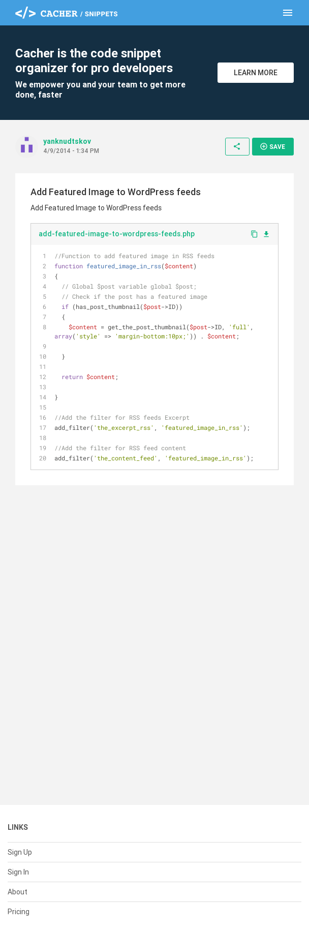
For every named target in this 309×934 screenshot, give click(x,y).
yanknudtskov (67, 141)
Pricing (18, 911)
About (17, 891)
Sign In (18, 872)
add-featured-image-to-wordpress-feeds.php (117, 233)
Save (272, 146)
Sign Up (20, 852)
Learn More (255, 72)
